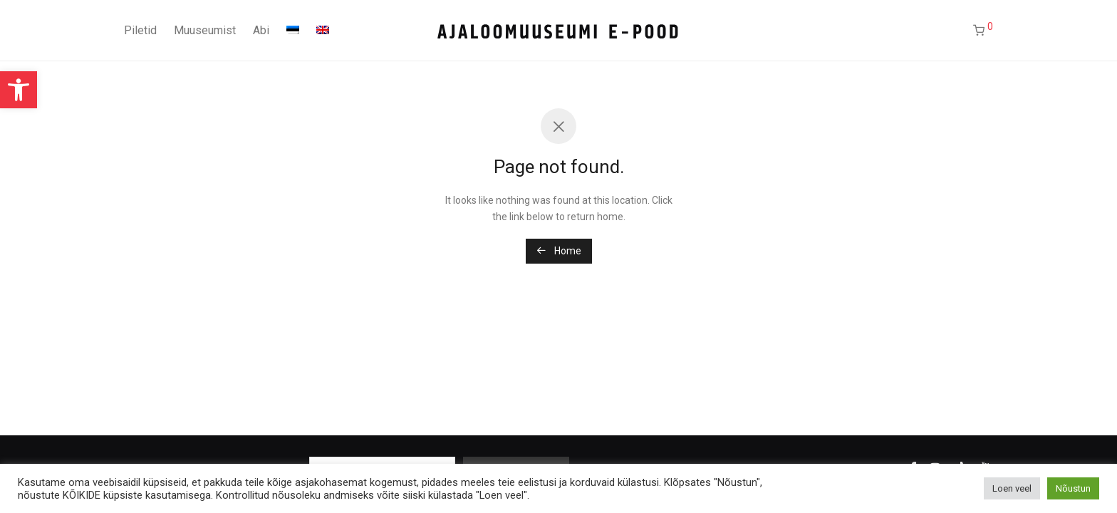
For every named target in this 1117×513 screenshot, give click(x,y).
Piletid (140, 30)
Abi (261, 30)
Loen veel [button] (1012, 488)
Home (558, 250)
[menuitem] (293, 31)
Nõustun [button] (1073, 488)
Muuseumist (205, 30)
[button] (18, 89)
